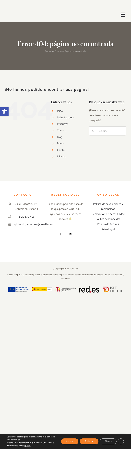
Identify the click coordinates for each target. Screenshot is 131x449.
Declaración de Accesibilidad (108, 214)
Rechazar (89, 441)
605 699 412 (26, 216)
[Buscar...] (107, 131)
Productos (62, 124)
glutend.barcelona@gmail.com (26, 224)
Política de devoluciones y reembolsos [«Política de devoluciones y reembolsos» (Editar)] (108, 206)
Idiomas (61, 156)
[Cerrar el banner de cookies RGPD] (121, 441)
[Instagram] (70, 234)
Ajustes (108, 441)
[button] (4, 111)
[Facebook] (60, 234)
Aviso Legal (108, 229)
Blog (59, 137)
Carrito (60, 150)
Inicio (60, 111)
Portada (49, 51)
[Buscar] (93, 131)
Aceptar (69, 441)
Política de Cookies (108, 224)
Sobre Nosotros (66, 117)
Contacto (62, 130)
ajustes (27, 445)
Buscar (60, 143)
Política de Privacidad (108, 219)
